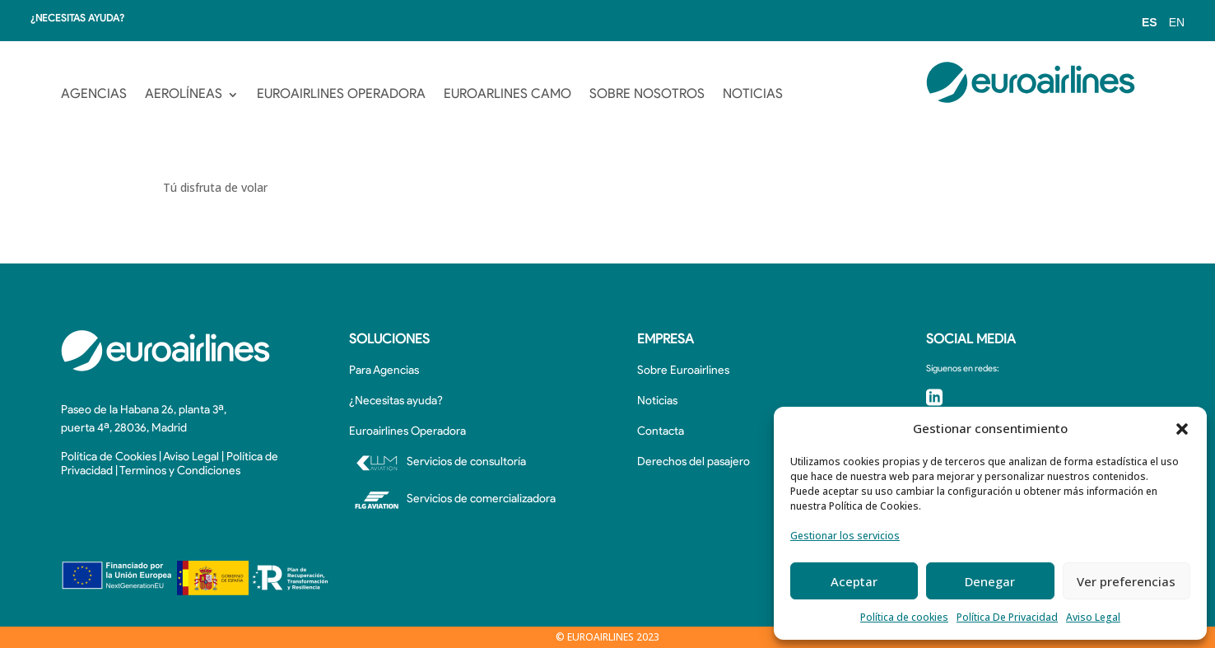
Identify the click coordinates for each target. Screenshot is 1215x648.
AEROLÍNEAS (183, 94)
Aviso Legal (1093, 617)
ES (1149, 22)
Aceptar (854, 581)
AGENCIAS (94, 94)
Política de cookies (904, 617)
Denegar (990, 581)
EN (1177, 22)
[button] (1182, 429)
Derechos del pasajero (693, 462)
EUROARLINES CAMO (507, 94)
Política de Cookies (108, 457)
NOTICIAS (753, 94)
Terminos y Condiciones (179, 471)
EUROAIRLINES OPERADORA (341, 94)
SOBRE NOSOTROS (647, 94)
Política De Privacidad (1007, 617)
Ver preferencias (1126, 581)
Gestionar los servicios (845, 536)
